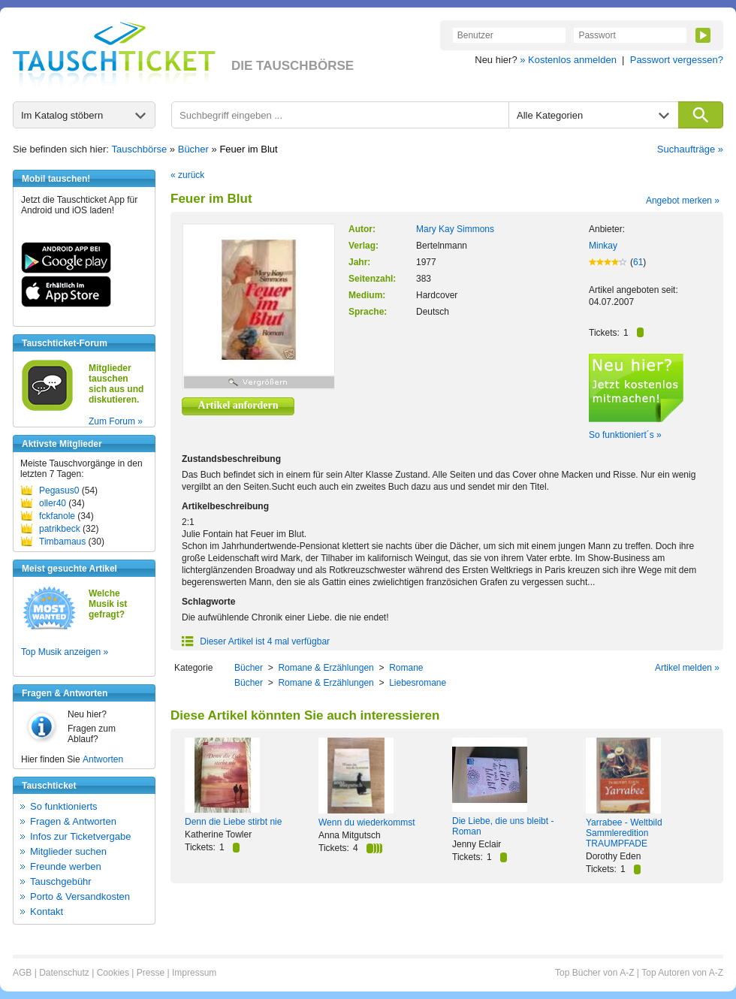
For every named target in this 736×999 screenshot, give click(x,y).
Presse (150, 972)
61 (638, 262)
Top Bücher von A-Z (594, 972)
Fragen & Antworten (73, 821)
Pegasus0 (59, 490)
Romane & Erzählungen (325, 667)
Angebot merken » (682, 200)
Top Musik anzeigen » (64, 652)
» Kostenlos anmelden (568, 59)
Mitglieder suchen (68, 851)
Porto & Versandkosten (80, 896)
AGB (22, 972)
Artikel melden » (687, 667)
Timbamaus (62, 541)
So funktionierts (64, 806)
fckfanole (57, 516)
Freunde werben (65, 866)
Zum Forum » (116, 421)
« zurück (187, 175)
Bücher (193, 149)
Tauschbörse (139, 149)
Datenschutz (64, 972)
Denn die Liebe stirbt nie (233, 821)
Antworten (103, 759)
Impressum (194, 972)
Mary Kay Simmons (455, 229)
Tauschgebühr (61, 881)
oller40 (52, 503)
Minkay (603, 245)
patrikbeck (59, 529)
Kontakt (46, 911)
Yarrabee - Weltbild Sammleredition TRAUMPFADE (624, 833)
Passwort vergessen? (676, 59)
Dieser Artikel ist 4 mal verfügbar (256, 641)
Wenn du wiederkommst (366, 822)
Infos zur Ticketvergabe (80, 836)
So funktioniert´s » (625, 435)
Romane (406, 667)
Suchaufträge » (690, 149)
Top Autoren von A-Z (682, 972)
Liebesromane (417, 683)
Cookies (113, 972)
